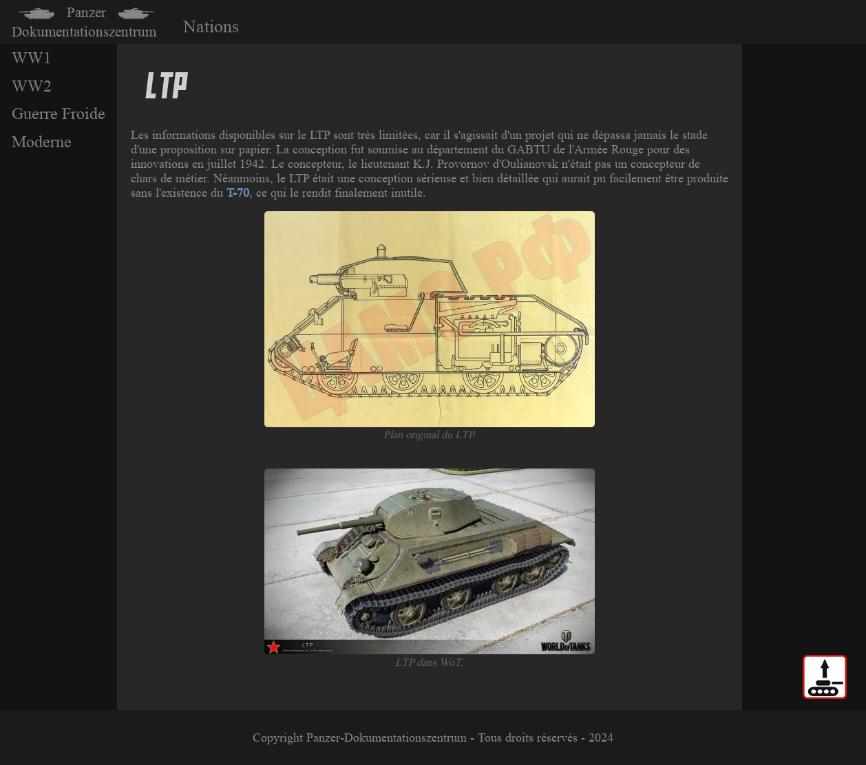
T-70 (237, 193)
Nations (211, 26)
